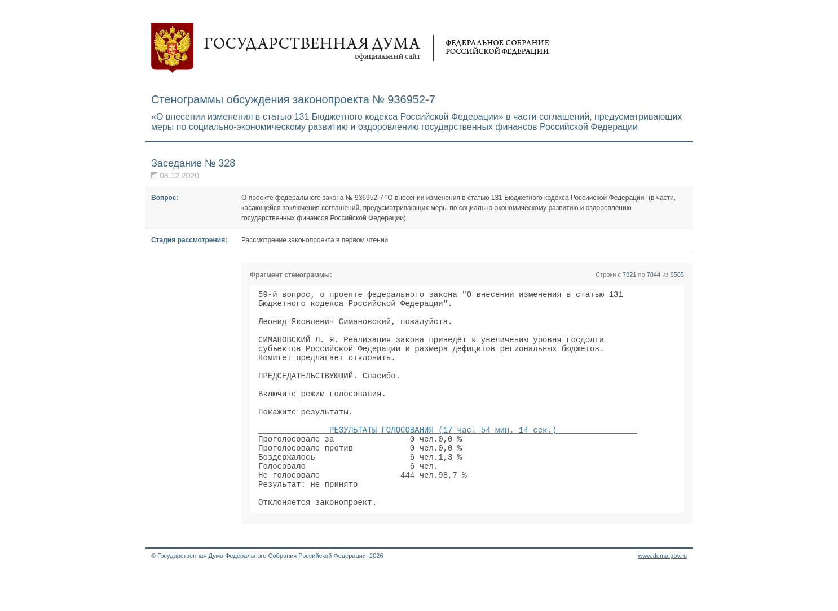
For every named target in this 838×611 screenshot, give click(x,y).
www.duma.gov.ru (662, 596)
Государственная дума (350, 48)
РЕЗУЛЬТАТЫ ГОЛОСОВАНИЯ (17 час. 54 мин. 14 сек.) (447, 456)
